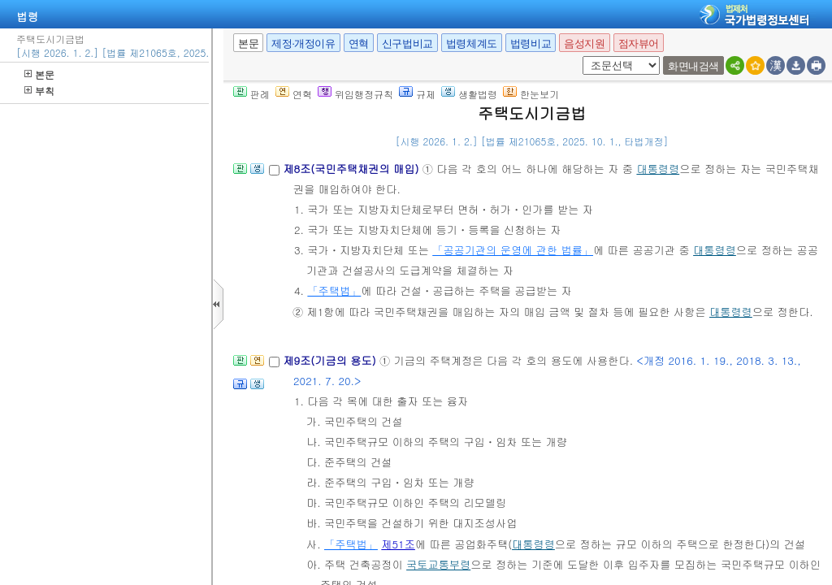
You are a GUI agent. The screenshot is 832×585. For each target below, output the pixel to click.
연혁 (359, 43)
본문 (39, 74)
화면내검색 (693, 66)
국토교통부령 (438, 564)
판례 (251, 94)
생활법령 (469, 94)
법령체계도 (471, 43)
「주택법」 (334, 290)
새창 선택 (579, 56)
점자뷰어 (638, 43)
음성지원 (584, 43)
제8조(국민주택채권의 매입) (352, 168)
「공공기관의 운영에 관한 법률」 (512, 250)
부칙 (39, 91)
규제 (417, 94)
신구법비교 (407, 43)
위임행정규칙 (355, 94)
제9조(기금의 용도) (331, 360)
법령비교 (530, 43)
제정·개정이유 (303, 43)
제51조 (398, 544)
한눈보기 (531, 94)
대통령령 (657, 168)
